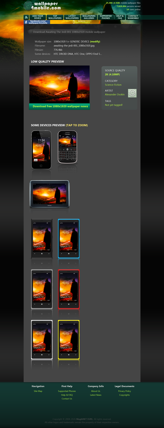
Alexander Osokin (115, 95)
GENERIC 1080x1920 (82, 21)
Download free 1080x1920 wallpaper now (59, 106)
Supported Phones (67, 391)
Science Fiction (113, 85)
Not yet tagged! (114, 105)
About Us (95, 391)
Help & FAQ (67, 395)
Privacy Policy (124, 391)
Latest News (95, 395)
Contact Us (67, 398)
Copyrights (124, 395)
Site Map (38, 391)
